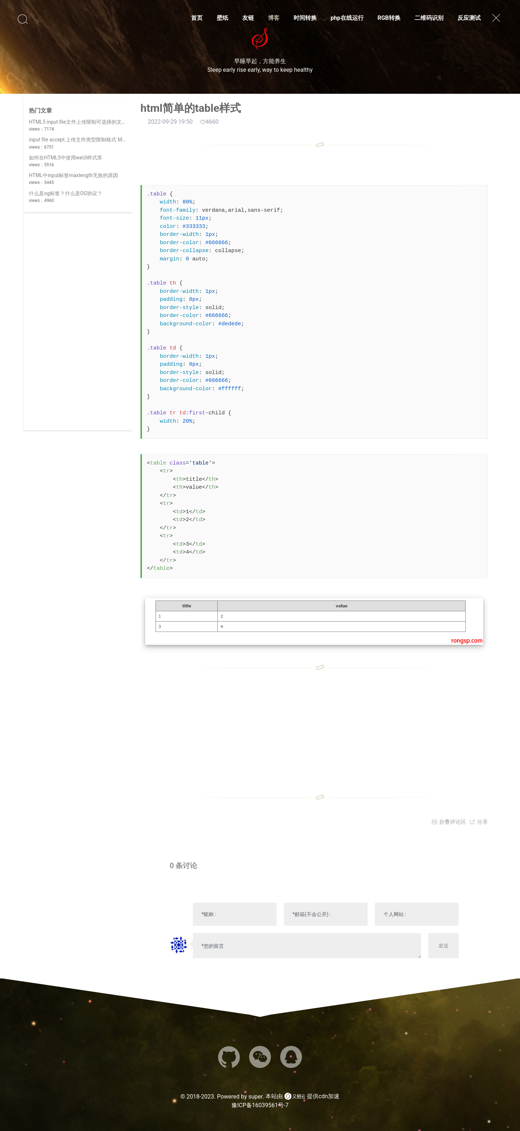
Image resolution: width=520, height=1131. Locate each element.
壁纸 (222, 17)
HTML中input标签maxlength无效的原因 (73, 175)
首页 (197, 17)
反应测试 (469, 17)
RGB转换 (388, 17)
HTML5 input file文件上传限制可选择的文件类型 (83, 122)
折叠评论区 (449, 822)
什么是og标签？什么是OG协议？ (65, 193)
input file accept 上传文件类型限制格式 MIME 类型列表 (90, 139)
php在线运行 (347, 17)
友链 (248, 17)
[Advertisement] (77, 322)
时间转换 (305, 17)
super (255, 1096)
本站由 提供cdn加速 (302, 1096)
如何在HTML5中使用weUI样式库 (65, 157)
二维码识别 (429, 17)
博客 (274, 17)
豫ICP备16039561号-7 (260, 1105)
